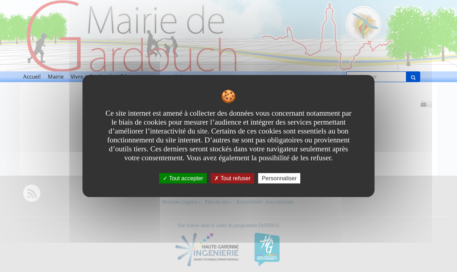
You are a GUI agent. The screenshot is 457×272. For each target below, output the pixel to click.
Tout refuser (232, 178)
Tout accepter (183, 178)
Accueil (32, 76)
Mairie (56, 76)
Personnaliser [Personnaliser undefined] (279, 178)
